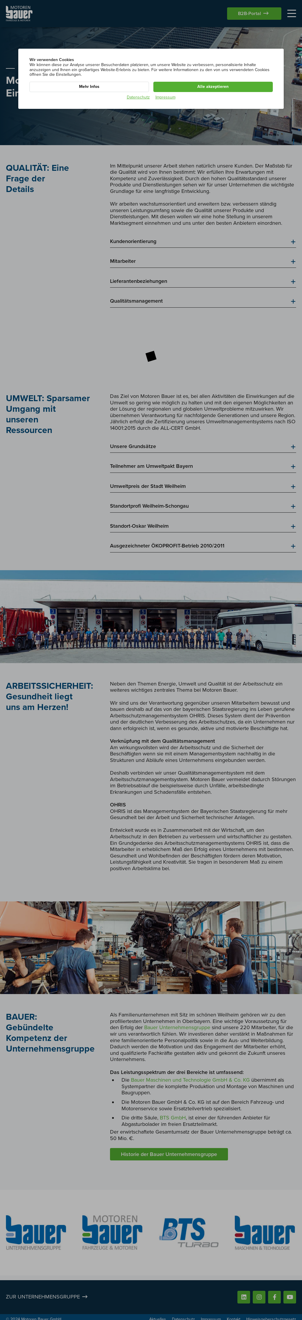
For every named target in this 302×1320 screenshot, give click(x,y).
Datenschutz (138, 97)
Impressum (165, 97)
